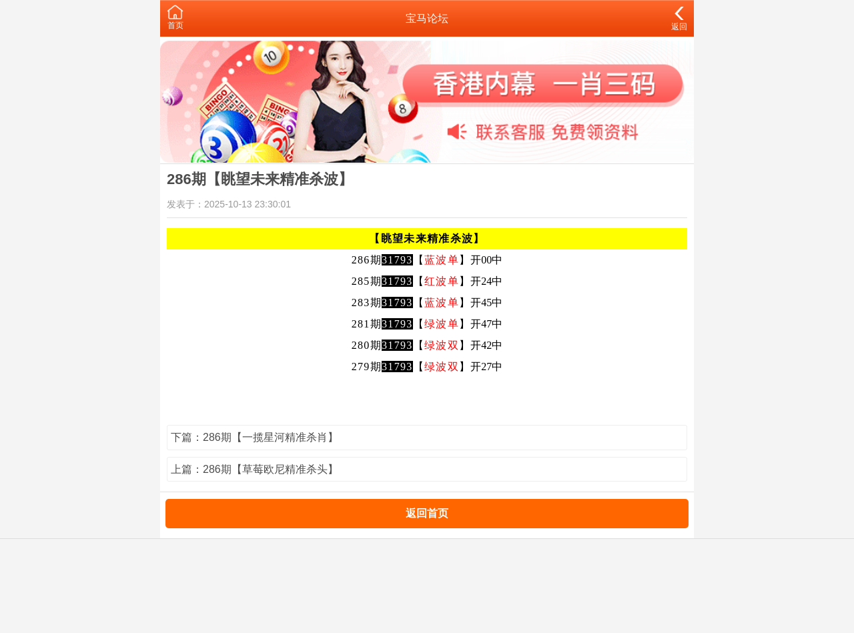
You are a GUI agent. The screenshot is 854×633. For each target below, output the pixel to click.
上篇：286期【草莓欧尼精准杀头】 (254, 469)
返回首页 (427, 513)
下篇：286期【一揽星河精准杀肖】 (254, 437)
